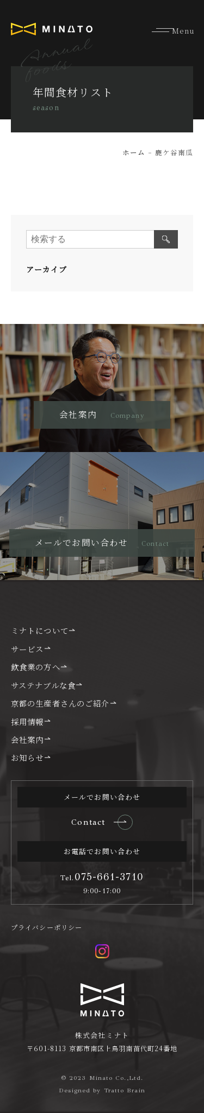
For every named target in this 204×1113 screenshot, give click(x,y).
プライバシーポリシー (46, 927)
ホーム (133, 152)
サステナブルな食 (43, 685)
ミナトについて (40, 630)
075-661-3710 (102, 877)
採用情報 (27, 721)
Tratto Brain (124, 1090)
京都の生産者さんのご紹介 (60, 703)
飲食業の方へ (35, 666)
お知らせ (27, 757)
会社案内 (27, 739)
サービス (27, 648)
